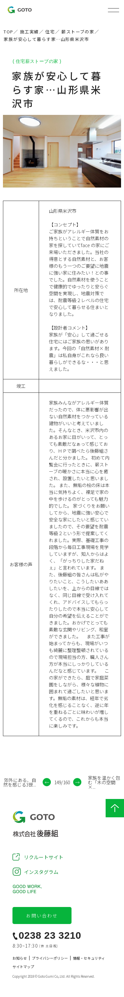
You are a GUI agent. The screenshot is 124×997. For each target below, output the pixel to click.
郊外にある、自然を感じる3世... (19, 782)
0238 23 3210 (50, 935)
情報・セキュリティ (89, 958)
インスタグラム (41, 871)
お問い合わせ (42, 915)
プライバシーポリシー (50, 958)
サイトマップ (23, 967)
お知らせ (19, 958)
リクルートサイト (43, 857)
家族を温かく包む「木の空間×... (104, 782)
